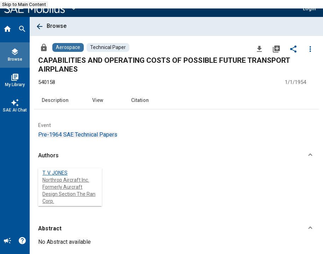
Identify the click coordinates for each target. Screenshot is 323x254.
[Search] (22, 29)
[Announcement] (7, 241)
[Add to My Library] (276, 49)
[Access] (44, 47)
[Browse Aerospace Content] (68, 47)
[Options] (310, 49)
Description (55, 100)
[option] (77, 134)
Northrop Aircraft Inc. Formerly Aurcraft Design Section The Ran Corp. (68, 190)
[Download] (259, 49)
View (97, 100)
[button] (176, 155)
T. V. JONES (54, 173)
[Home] (7, 29)
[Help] (22, 241)
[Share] (293, 49)
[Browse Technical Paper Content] (108, 47)
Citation (140, 100)
